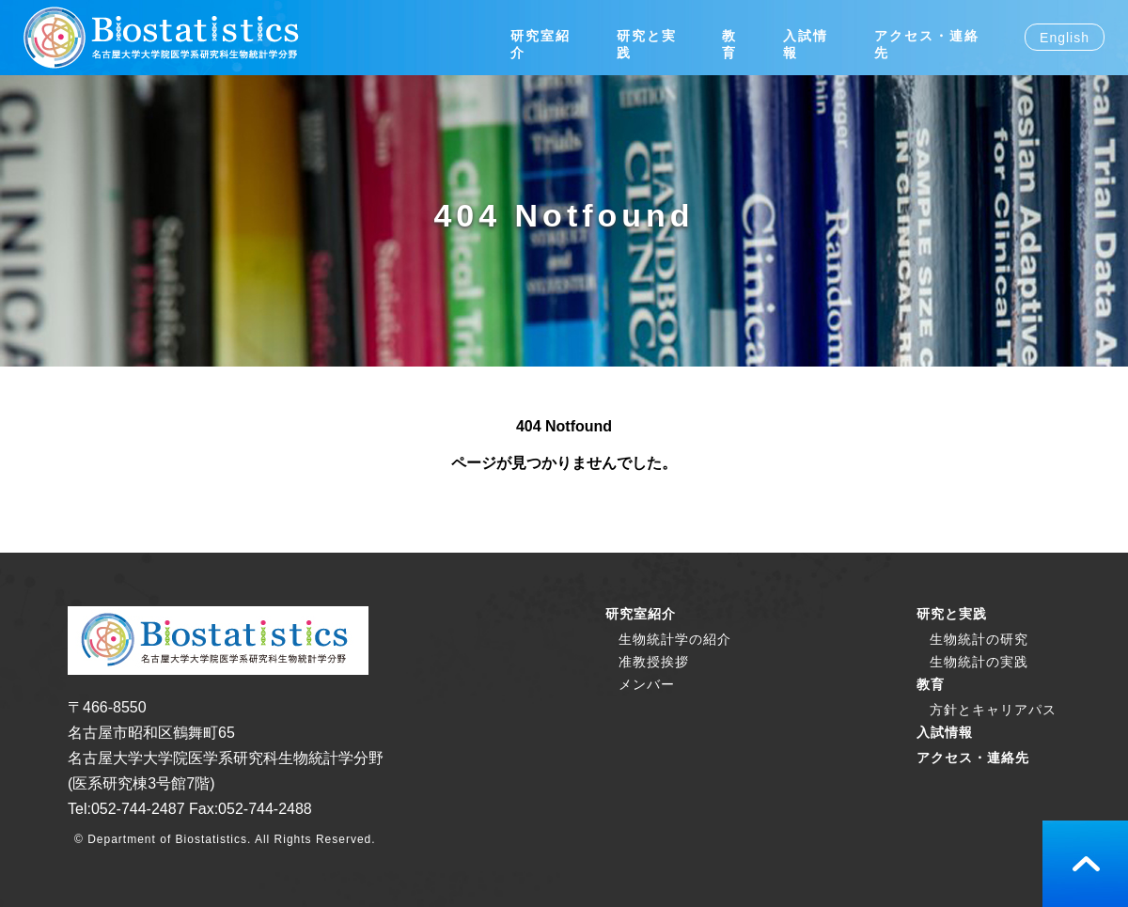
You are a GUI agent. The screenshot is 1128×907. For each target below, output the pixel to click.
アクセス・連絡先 (972, 757)
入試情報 (944, 732)
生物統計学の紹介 (675, 639)
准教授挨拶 (654, 661)
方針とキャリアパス (993, 709)
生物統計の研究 (979, 639)
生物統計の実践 (979, 661)
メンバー (647, 684)
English (1064, 37)
